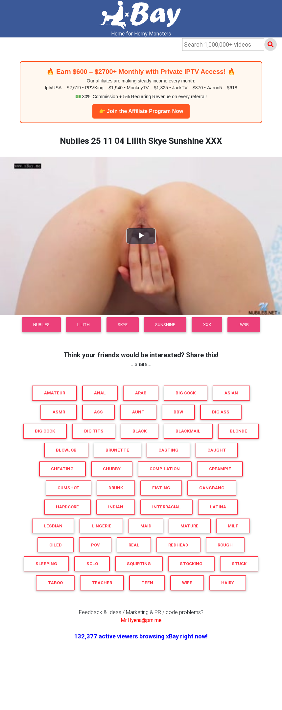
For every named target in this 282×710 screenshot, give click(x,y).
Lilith (83, 324)
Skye (123, 324)
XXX (207, 324)
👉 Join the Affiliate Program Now (141, 111)
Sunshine (165, 324)
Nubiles (41, 324)
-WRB (244, 324)
